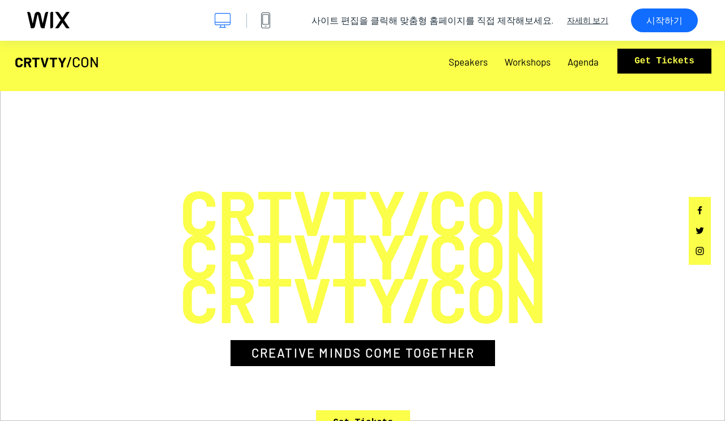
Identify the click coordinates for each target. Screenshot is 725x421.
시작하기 (664, 20)
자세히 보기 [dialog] (587, 20)
